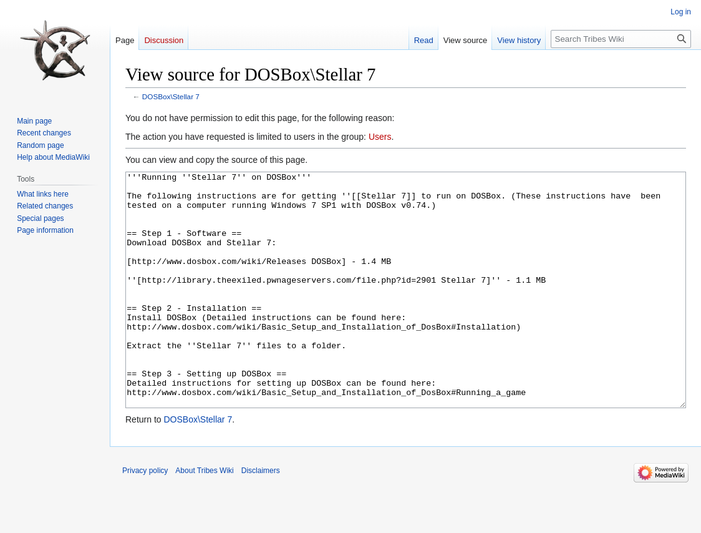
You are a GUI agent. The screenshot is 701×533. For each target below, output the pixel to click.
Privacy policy (145, 517)
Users (380, 137)
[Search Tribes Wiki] (621, 39)
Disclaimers (260, 517)
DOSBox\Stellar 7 (171, 96)
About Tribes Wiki (204, 517)
